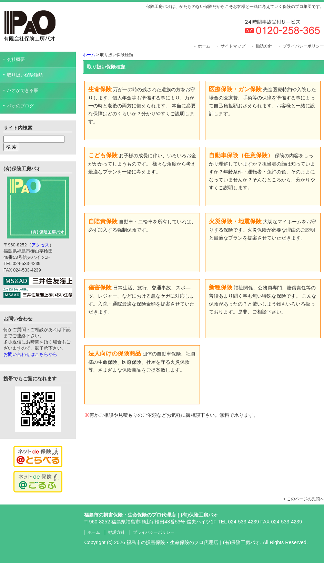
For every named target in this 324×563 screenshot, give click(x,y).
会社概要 (16, 59)
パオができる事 (22, 90)
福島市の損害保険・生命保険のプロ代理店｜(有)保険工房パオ (193, 542)
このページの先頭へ (305, 499)
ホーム (204, 46)
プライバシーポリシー (303, 46)
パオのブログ (20, 105)
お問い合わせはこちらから (30, 354)
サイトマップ (233, 46)
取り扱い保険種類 (25, 74)
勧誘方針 (264, 46)
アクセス (40, 244)
